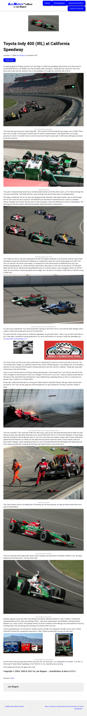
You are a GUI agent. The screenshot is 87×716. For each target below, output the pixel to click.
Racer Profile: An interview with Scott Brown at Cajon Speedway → (64, 707)
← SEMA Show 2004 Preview (13, 706)
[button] (9, 60)
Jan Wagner (21, 55)
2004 (12, 678)
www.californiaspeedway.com (16, 339)
